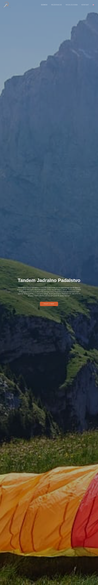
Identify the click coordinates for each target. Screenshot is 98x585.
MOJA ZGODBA (74, 5)
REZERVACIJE (59, 5)
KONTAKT (86, 5)
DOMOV (47, 5)
